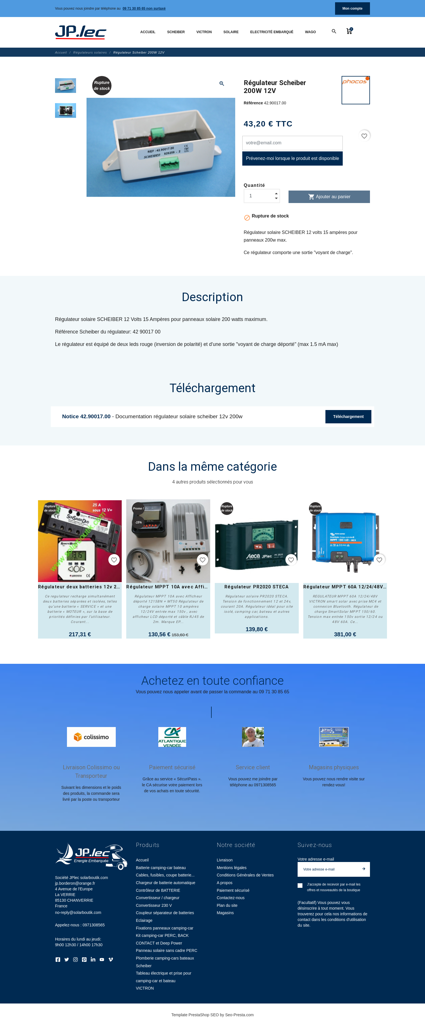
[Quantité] (261, 195)
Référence (254, 103)
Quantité (254, 185)
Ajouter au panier (329, 196)
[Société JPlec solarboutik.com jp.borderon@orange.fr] (80, 32)
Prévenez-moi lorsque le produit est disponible (292, 158)
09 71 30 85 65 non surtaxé (144, 8)
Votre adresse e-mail (316, 859)
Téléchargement (348, 416)
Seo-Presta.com (239, 1015)
